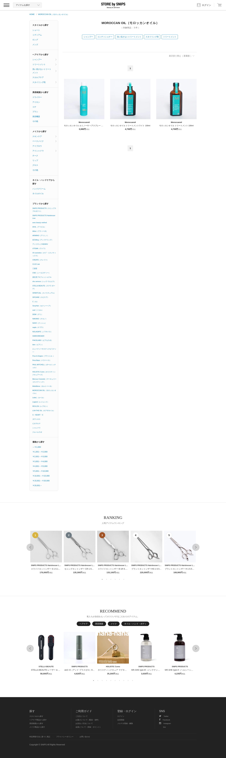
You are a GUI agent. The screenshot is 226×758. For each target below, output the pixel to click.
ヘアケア (84, 624)
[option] (46, 552)
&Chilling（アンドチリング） (42, 240)
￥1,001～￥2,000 (39, 452)
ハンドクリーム (39, 189)
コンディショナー (104, 37)
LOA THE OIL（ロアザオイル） (43, 410)
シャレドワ (36, 428)
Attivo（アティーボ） (40, 231)
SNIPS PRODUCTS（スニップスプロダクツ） (44, 209)
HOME (32, 14)
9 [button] (128, 680)
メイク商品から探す (37, 727)
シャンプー (88, 37)
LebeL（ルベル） (38, 397)
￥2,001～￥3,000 (39, 456)
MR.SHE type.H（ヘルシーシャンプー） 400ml (186, 670)
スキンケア (37, 136)
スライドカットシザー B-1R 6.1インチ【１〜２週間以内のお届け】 (128, 569)
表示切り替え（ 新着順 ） (180, 56)
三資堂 (34, 268)
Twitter (163, 716)
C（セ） (35, 301)
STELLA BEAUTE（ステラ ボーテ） (43, 287)
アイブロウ (37, 146)
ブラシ (35, 112)
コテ (34, 107)
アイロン (36, 102)
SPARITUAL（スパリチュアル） (43, 293)
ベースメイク (38, 141)
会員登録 (120, 720)
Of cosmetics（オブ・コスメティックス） (44, 254)
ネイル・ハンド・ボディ (135, 624)
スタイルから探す (40, 25)
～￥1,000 (36, 447)
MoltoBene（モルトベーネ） (42, 386)
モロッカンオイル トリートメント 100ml (176, 126)
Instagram (165, 723)
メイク (114, 624)
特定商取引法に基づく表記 (39, 737)
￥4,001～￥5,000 (39, 466)
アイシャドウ (38, 151)
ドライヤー (37, 97)
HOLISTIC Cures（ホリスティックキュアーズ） (43, 373)
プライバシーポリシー (65, 737)
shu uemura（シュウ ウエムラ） (43, 281)
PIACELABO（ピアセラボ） (42, 340)
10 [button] (132, 680)
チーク (35, 156)
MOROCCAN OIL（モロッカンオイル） (53, 14)
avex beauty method (39, 222)
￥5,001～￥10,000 (40, 471)
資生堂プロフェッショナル (41, 277)
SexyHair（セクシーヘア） (42, 306)
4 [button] (115, 579)
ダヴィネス (36, 419)
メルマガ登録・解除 (125, 723)
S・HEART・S (37, 415)
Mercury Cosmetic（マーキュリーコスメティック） (44, 380)
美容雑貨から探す (40, 92)
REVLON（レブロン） (40, 406)
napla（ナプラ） (38, 327)
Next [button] (195, 547)
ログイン (120, 716)
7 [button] (119, 680)
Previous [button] (30, 547)
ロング (35, 40)
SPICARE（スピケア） (40, 297)
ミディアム (37, 35)
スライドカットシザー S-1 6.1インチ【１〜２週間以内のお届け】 (61, 569)
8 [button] (123, 680)
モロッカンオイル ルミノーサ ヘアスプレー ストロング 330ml (90, 126)
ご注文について (82, 716)
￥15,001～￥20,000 (41, 481)
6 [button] (123, 579)
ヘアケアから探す (40, 54)
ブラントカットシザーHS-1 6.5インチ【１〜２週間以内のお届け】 (161, 569)
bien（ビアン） (37, 344)
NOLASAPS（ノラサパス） (42, 332)
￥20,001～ (37, 485)
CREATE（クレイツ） (40, 260)
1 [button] (102, 579)
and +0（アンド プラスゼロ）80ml (80, 670)
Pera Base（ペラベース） (41, 360)
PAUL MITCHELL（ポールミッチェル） (44, 366)
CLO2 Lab (36, 264)
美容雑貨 (99, 624)
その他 (35, 121)
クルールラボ (37, 432)
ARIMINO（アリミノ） (40, 235)
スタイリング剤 (152, 37)
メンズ (35, 44)
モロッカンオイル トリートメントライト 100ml (130, 126)
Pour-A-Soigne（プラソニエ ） (43, 356)
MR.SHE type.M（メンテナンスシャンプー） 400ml (154, 670)
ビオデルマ (36, 423)
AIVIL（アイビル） (39, 227)
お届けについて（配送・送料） (88, 720)
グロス (35, 165)
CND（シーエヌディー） (41, 273)
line (164, 727)
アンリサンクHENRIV (40, 244)
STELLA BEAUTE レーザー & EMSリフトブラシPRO (55, 670)
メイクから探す (39, 131)
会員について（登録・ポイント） (88, 727)
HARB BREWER (38, 336)
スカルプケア (38, 77)
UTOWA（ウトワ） (39, 248)
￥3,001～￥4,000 (39, 461)
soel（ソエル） (37, 310)
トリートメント (169, 37)
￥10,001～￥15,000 (41, 476)
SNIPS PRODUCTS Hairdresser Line (43, 217)
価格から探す (38, 442)
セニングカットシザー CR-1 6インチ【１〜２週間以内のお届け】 (94, 569)
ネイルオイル (38, 193)
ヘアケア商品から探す (38, 720)
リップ (35, 160)
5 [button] (119, 579)
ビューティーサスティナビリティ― (44, 350)
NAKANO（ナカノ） (39, 319)
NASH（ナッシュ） (39, 323)
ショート (36, 30)
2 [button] (106, 579)
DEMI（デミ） (37, 314)
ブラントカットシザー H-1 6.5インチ (181, 569)
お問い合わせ (85, 737)
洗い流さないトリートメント (129, 37)
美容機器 (36, 116)
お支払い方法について (84, 723)
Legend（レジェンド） (40, 402)
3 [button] (110, 579)
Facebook (164, 720)
